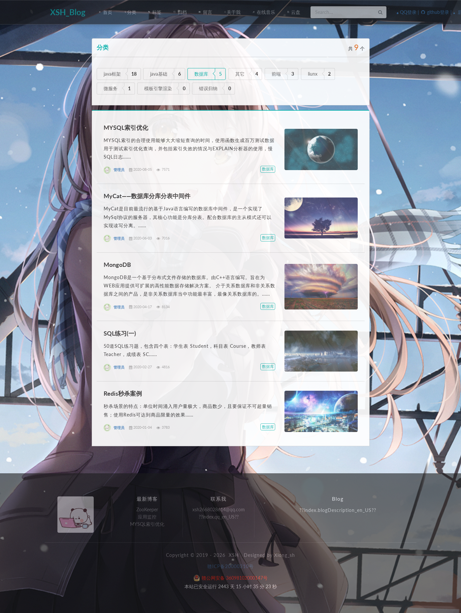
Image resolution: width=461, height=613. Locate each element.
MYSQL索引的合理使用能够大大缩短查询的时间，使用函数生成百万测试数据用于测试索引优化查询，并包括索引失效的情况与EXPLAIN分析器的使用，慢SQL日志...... (189, 148)
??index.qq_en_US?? (219, 517)
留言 (205, 12)
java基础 (158, 74)
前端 (276, 74)
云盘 (294, 12)
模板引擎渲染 (158, 88)
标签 (155, 12)
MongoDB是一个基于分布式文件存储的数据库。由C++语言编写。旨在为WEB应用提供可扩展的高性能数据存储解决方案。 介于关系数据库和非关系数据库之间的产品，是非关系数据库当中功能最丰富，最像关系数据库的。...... (189, 285)
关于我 (232, 12)
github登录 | (436, 12)
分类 (130, 12)
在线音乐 (263, 12)
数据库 (201, 74)
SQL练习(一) (120, 333)
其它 (240, 74)
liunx (312, 74)
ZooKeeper (147, 509)
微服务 (110, 88)
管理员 (119, 170)
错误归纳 (208, 88)
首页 (106, 12)
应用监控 (147, 517)
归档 (180, 12)
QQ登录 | (408, 12)
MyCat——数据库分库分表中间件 (147, 195)
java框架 (112, 74)
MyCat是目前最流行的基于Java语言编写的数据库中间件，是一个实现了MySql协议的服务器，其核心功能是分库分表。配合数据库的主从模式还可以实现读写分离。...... (188, 217)
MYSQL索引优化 (126, 127)
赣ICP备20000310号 (230, 566)
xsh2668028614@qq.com (218, 509)
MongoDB (117, 264)
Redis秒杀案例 (123, 393)
